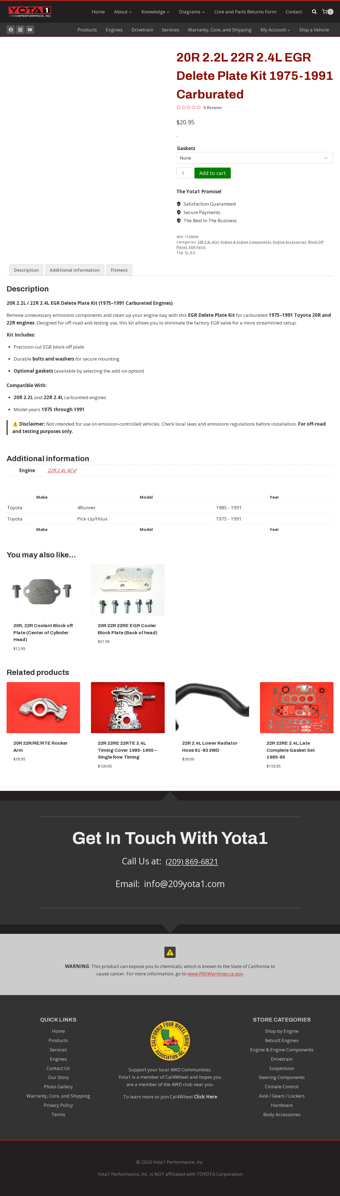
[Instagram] (20, 29)
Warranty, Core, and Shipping (220, 30)
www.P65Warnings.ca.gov (215, 973)
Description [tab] (26, 270)
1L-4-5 (190, 252)
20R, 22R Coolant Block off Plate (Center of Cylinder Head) (43, 632)
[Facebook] (11, 29)
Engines (114, 30)
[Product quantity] (184, 173)
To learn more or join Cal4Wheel (170, 1096)
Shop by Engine (281, 1031)
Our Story (58, 1077)
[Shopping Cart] (327, 12)
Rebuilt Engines (281, 1040)
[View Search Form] (314, 12)
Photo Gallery (58, 1086)
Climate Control (281, 1086)
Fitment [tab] (119, 270)
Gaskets (186, 148)
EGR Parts (197, 247)
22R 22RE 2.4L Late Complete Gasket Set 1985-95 (291, 750)
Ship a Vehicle (314, 30)
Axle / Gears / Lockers (282, 1096)
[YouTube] (30, 29)
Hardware (282, 1105)
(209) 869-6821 (192, 861)
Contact (294, 11)
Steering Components (282, 1077)
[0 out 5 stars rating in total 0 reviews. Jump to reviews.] (199, 107)
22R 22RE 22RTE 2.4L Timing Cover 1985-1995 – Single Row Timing (127, 750)
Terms (58, 1114)
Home (98, 11)
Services (170, 30)
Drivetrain (142, 30)
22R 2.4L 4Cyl (208, 242)
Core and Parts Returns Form (245, 11)
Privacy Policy (58, 1105)
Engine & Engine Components (245, 242)
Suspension (281, 1068)
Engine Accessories (289, 242)
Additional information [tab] (75, 270)
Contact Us (58, 1068)
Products (87, 30)
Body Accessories (281, 1114)
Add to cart (212, 173)
